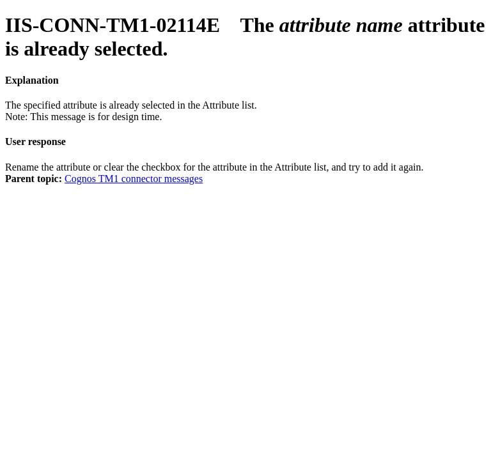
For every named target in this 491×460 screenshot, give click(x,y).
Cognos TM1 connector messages (134, 178)
